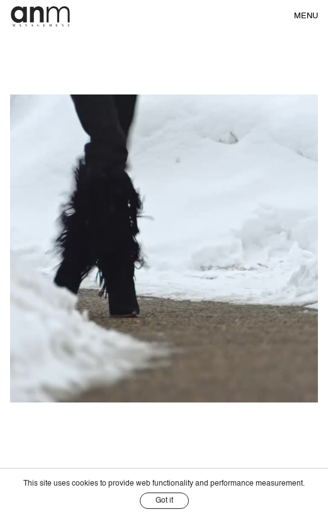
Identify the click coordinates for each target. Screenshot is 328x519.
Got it (164, 501)
